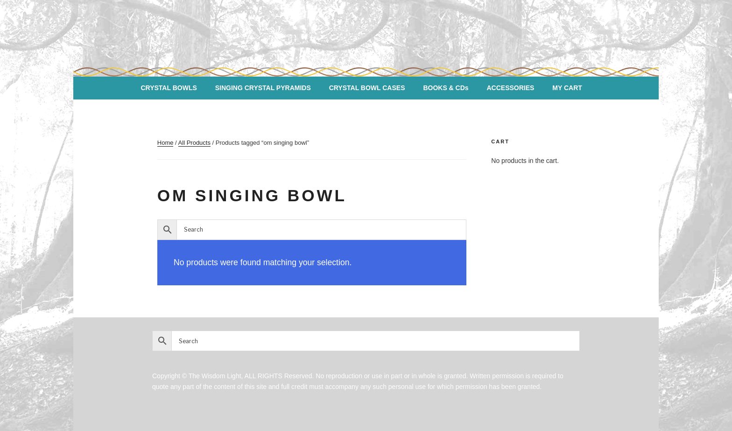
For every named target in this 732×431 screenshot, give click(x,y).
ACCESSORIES (511, 88)
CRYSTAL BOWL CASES (367, 88)
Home (165, 142)
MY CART (567, 88)
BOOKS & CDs (445, 88)
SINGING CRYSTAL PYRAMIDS (263, 88)
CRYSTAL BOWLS (169, 88)
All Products (194, 142)
